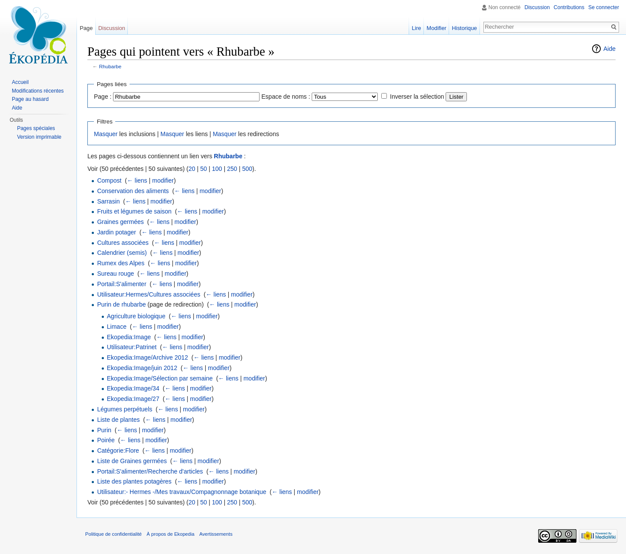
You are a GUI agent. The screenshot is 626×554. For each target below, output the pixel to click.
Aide (609, 48)
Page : (102, 96)
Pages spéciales (36, 128)
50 (203, 168)
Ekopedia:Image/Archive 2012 (147, 357)
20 (191, 168)
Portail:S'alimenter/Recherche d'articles (150, 471)
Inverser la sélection (417, 96)
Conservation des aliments (133, 190)
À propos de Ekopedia (170, 534)
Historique (464, 28)
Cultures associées (122, 242)
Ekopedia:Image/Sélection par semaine (160, 378)
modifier (163, 180)
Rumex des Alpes (120, 263)
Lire (416, 28)
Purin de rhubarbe (121, 304)
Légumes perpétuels (124, 409)
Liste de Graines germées (131, 460)
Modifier (436, 28)
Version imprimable (39, 137)
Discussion (537, 7)
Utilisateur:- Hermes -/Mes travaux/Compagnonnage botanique (181, 491)
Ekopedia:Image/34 (133, 388)
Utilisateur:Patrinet (131, 347)
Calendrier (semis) (122, 252)
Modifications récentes (37, 91)
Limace (117, 326)
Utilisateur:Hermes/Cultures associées (148, 294)
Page (86, 28)
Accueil (20, 82)
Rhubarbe (110, 66)
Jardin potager (116, 232)
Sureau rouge (115, 273)
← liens (137, 180)
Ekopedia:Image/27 (133, 398)
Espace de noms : (285, 96)
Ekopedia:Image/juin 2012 (142, 367)
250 (232, 168)
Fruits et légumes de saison (134, 211)
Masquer (105, 133)
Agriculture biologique (136, 316)
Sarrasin (108, 201)
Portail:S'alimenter (121, 283)
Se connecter (603, 7)
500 (247, 168)
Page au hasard (30, 99)
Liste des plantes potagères (134, 481)
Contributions (569, 7)
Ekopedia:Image (129, 337)
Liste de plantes (118, 419)
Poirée (105, 440)
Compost (109, 180)
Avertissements (215, 534)
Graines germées (120, 221)
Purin (104, 430)
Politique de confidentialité (113, 534)
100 (217, 168)
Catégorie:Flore (118, 450)
